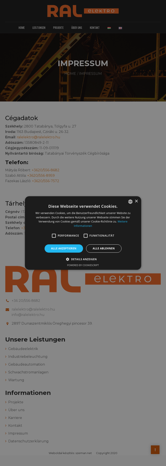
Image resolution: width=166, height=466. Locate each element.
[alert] (83, 233)
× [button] (136, 201)
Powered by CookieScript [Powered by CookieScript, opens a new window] (83, 265)
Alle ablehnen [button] (104, 248)
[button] (53, 235)
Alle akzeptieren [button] (64, 248)
